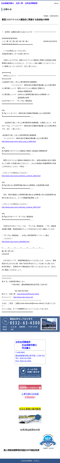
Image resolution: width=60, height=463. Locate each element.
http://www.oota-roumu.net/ (23, 297)
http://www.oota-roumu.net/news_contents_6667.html (21, 207)
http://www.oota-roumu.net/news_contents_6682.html (21, 176)
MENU (56, 3)
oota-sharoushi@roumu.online (28, 294)
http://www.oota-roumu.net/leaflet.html (15, 242)
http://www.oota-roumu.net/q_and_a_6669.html (19, 141)
